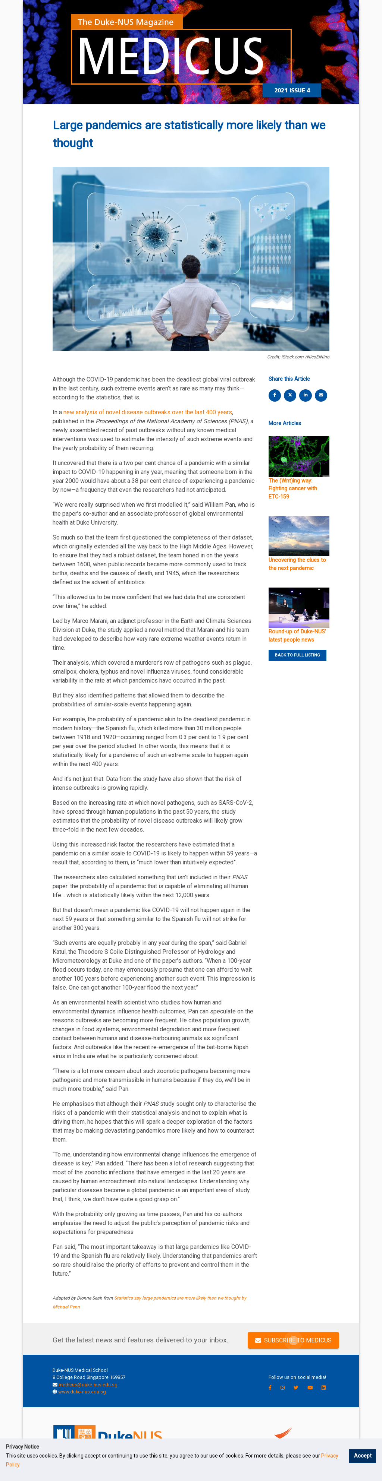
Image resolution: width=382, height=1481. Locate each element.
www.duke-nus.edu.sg (82, 1392)
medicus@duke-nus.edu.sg (88, 1384)
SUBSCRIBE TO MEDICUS (293, 1340)
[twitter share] (290, 395)
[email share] (320, 395)
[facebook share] (275, 395)
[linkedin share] (305, 395)
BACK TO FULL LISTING (297, 655)
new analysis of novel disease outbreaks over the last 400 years (147, 412)
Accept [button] (363, 1455)
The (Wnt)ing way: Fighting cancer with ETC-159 (293, 489)
